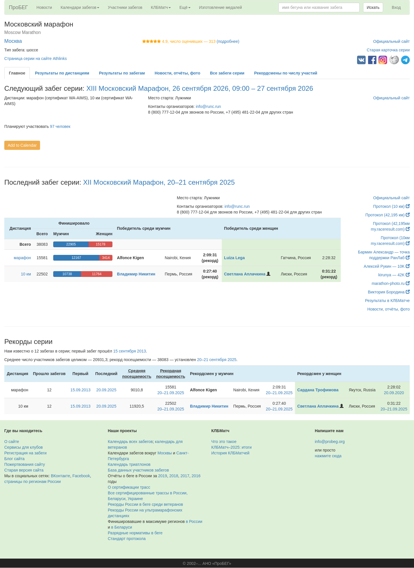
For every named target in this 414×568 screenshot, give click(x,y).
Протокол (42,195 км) (387, 215)
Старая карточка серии (388, 50)
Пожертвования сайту (24, 464)
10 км (26, 274)
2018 (173, 476)
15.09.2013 (80, 390)
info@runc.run (208, 106)
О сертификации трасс (129, 487)
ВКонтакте (60, 476)
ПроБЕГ (18, 7)
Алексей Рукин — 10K (387, 266)
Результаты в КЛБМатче (387, 300)
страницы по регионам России (32, 481)
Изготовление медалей (220, 7)
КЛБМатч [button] (161, 7)
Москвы (164, 453)
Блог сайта (14, 458)
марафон (22, 257)
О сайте (11, 441)
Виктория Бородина (389, 292)
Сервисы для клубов (23, 447)
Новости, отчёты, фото (388, 309)
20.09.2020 (394, 392)
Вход (396, 7)
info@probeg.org (330, 441)
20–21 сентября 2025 (217, 359)
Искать (373, 7)
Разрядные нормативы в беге (135, 533)
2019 (162, 476)
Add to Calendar (22, 145)
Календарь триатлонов (129, 464)
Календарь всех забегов (130, 441)
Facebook (81, 476)
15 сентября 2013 (129, 351)
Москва (13, 41)
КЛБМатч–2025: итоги (231, 447)
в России (194, 521)
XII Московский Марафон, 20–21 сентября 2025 (159, 182)
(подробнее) (228, 41)
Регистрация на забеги (25, 453)
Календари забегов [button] (80, 7)
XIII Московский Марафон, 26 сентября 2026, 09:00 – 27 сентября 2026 (199, 88)
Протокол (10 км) (391, 206)
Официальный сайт (391, 41)
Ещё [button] (185, 7)
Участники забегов (125, 7)
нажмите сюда (328, 456)
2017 (185, 476)
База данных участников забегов (138, 470)
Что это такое (224, 441)
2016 (196, 476)
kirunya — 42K (394, 275)
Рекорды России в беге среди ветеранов (145, 504)
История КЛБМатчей (230, 453)
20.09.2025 (106, 390)
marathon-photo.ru (391, 283)
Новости (44, 7)
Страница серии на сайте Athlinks (35, 58)
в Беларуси (121, 527)
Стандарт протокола (127, 538)
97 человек (60, 126)
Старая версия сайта (23, 470)
